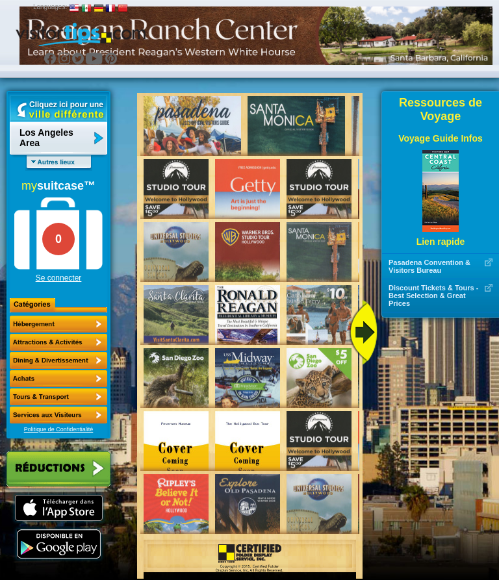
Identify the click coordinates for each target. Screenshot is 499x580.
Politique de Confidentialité (59, 429)
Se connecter (59, 278)
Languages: (50, 6)
